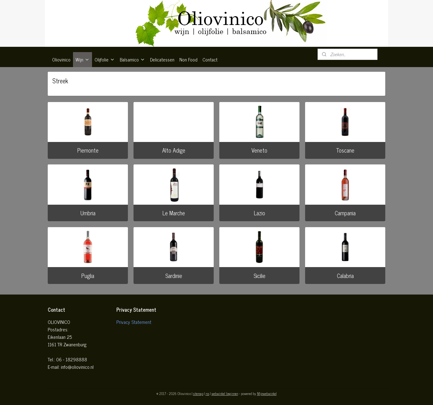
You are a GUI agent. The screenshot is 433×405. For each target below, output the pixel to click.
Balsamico (132, 59)
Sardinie (173, 275)
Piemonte (88, 150)
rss (207, 393)
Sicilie (259, 275)
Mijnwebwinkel (267, 393)
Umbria (87, 212)
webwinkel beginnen (225, 393)
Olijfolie (105, 59)
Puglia (87, 275)
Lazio (259, 212)
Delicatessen (162, 59)
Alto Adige (173, 150)
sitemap (198, 393)
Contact (209, 59)
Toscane (345, 150)
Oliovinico (61, 59)
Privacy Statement (133, 322)
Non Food (188, 59)
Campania (345, 212)
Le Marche (174, 212)
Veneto (259, 150)
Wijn (82, 59)
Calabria (345, 275)
